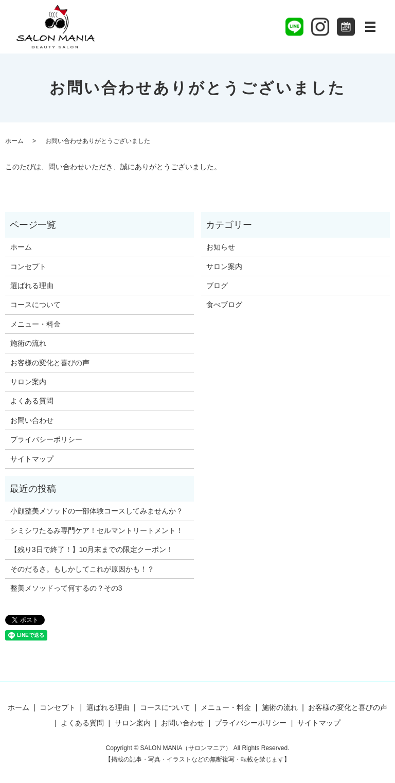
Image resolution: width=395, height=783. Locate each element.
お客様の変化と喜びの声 (49, 363)
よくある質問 (31, 401)
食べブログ (224, 304)
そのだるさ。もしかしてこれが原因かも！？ (82, 569)
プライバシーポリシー (46, 439)
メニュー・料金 (35, 324)
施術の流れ (28, 343)
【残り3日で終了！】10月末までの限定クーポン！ (91, 549)
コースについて (35, 304)
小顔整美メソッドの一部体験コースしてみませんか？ (96, 511)
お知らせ (220, 247)
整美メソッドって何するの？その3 (66, 588)
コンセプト (28, 266)
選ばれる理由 (31, 285)
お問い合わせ (31, 420)
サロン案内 (28, 382)
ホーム (14, 141)
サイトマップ (31, 459)
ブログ (217, 285)
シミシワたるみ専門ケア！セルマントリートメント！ (96, 530)
